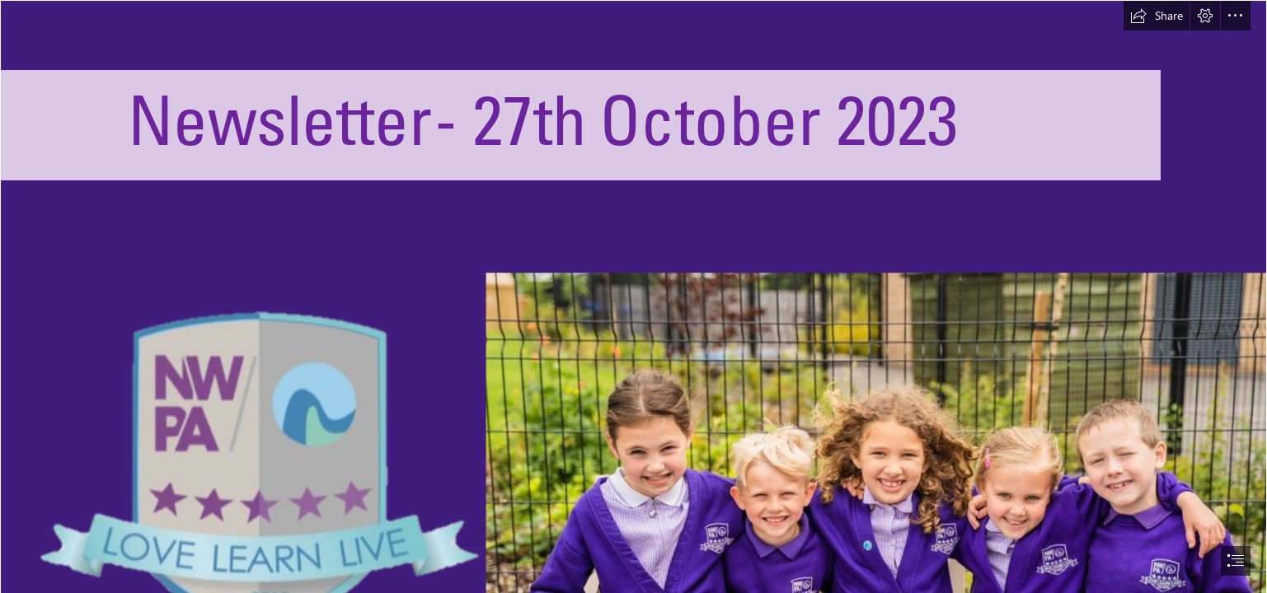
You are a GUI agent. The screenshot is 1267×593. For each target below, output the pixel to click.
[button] (1157, 15)
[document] (633, 296)
